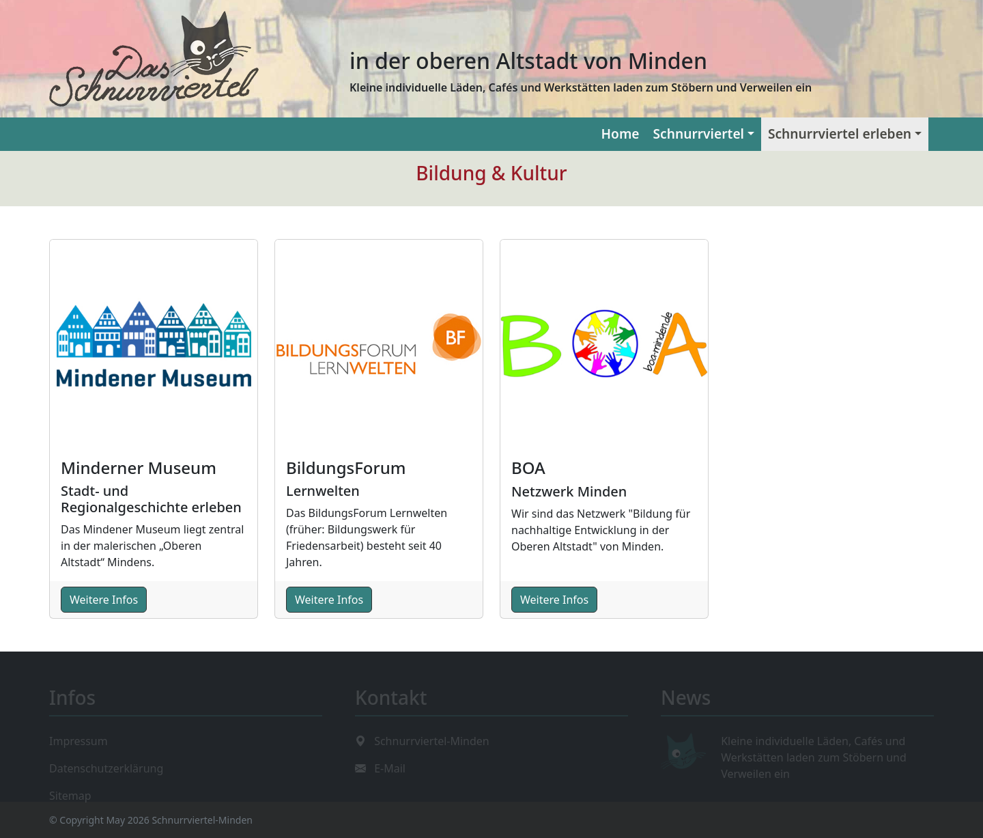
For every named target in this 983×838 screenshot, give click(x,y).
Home (620, 133)
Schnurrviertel (699, 133)
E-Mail (389, 766)
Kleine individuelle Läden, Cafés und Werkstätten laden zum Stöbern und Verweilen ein (814, 755)
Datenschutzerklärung (106, 766)
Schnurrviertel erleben (839, 133)
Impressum (78, 738)
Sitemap (70, 793)
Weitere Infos (104, 599)
